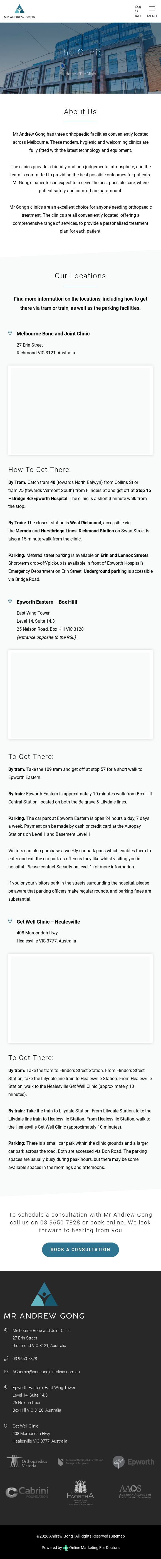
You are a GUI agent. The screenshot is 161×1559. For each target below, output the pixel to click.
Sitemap (118, 1536)
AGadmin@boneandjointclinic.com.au (46, 1371)
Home (70, 74)
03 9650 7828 (25, 1358)
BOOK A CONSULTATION (80, 1249)
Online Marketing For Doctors (91, 1547)
